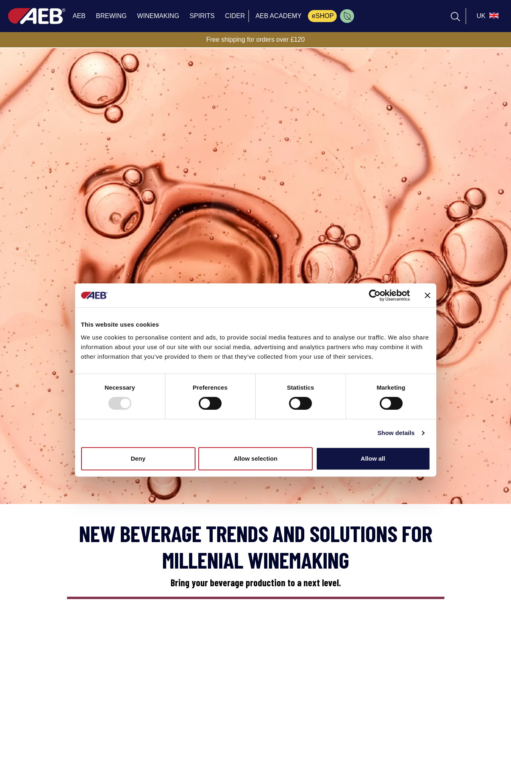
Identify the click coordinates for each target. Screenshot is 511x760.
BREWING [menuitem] (111, 15)
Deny (138, 458)
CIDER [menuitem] (235, 15)
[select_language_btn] (486, 16)
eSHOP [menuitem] (323, 15)
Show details (396, 432)
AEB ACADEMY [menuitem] (278, 15)
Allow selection (255, 458)
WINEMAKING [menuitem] (158, 15)
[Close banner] (427, 295)
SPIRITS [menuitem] (201, 15)
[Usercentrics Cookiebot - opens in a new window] (375, 295)
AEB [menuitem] (79, 15)
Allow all (373, 458)
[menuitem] (347, 16)
